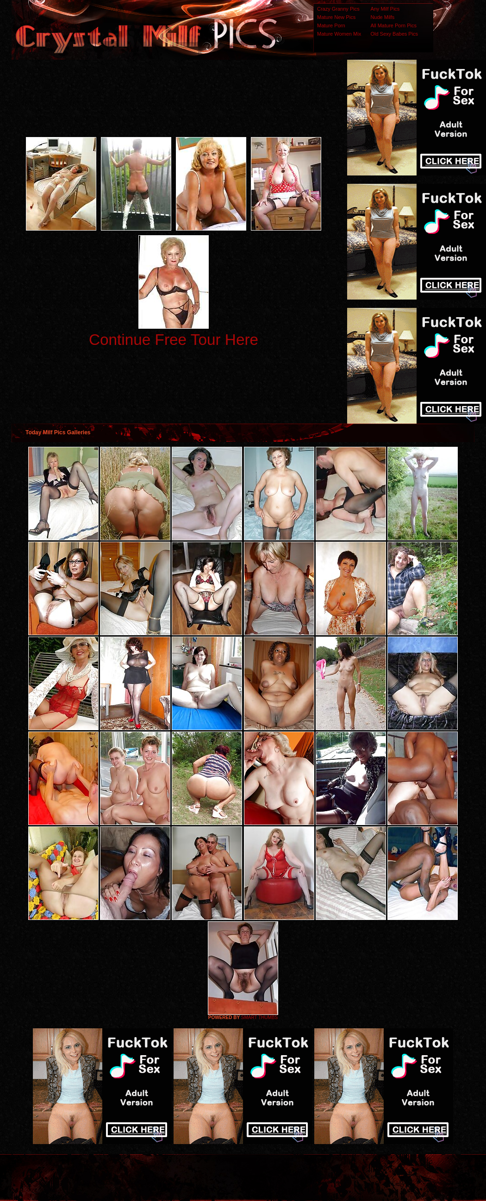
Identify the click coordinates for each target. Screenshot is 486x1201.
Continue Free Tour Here (173, 339)
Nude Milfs (382, 17)
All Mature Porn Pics (393, 25)
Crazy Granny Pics (338, 9)
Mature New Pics (336, 17)
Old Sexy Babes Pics (394, 34)
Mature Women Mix (339, 34)
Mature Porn (331, 25)
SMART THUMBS (259, 1017)
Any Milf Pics (384, 9)
